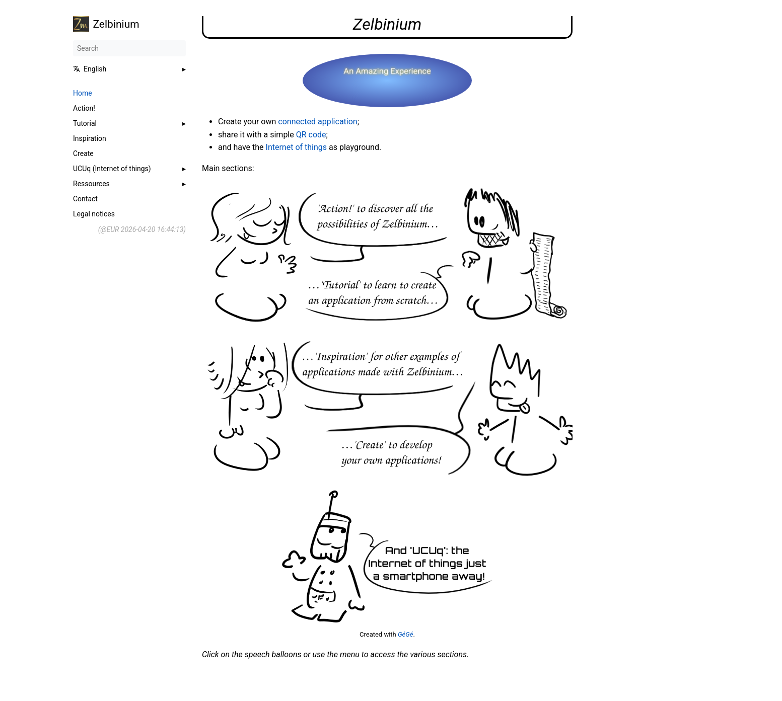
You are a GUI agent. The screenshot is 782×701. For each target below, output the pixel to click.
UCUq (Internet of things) (112, 169)
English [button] (89, 69)
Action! (84, 108)
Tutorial (85, 123)
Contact (85, 199)
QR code (311, 134)
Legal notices (94, 214)
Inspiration (89, 138)
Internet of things (296, 147)
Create (83, 153)
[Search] (129, 48)
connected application (317, 121)
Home (82, 93)
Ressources (91, 184)
